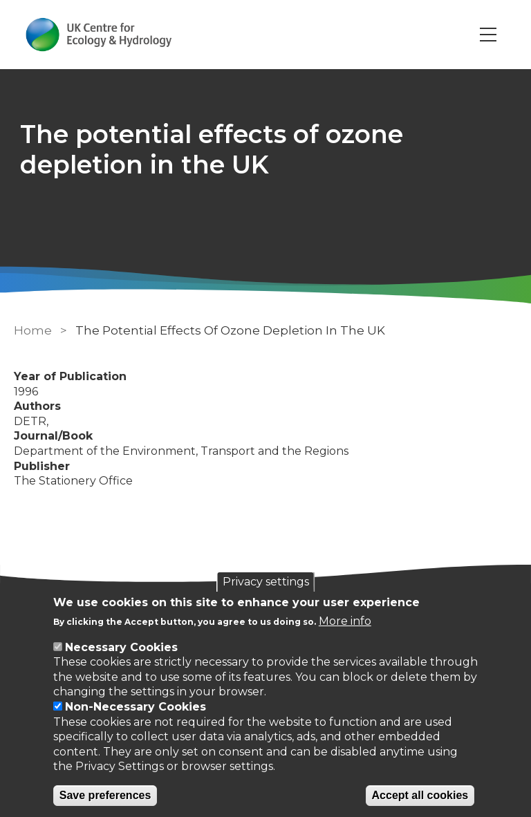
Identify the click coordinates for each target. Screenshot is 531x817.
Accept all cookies (420, 795)
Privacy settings (266, 581)
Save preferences (105, 795)
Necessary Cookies (121, 647)
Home (33, 330)
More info (345, 621)
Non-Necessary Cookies (135, 706)
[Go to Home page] (99, 34)
